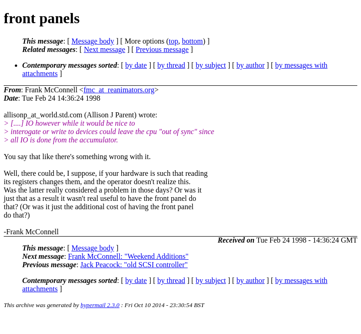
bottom (192, 41)
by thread (171, 65)
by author (250, 65)
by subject (211, 65)
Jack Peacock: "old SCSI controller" (134, 265)
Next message (104, 49)
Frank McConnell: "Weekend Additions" (128, 256)
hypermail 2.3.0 (100, 305)
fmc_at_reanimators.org (118, 90)
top (173, 41)
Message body (92, 41)
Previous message (162, 49)
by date (136, 65)
